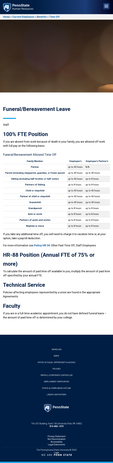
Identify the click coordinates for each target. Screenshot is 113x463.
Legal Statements (56, 444)
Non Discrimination (57, 439)
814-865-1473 (57, 426)
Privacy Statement (57, 436)
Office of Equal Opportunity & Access (56, 362)
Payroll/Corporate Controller (57, 375)
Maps (56, 356)
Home (6, 16)
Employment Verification (56, 381)
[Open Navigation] (106, 6)
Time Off (54, 16)
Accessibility (56, 442)
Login (56, 452)
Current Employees (23, 16)
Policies (57, 369)
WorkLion (56, 349)
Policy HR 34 (42, 245)
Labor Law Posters (56, 394)
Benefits (42, 16)
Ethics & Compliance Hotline (56, 388)
